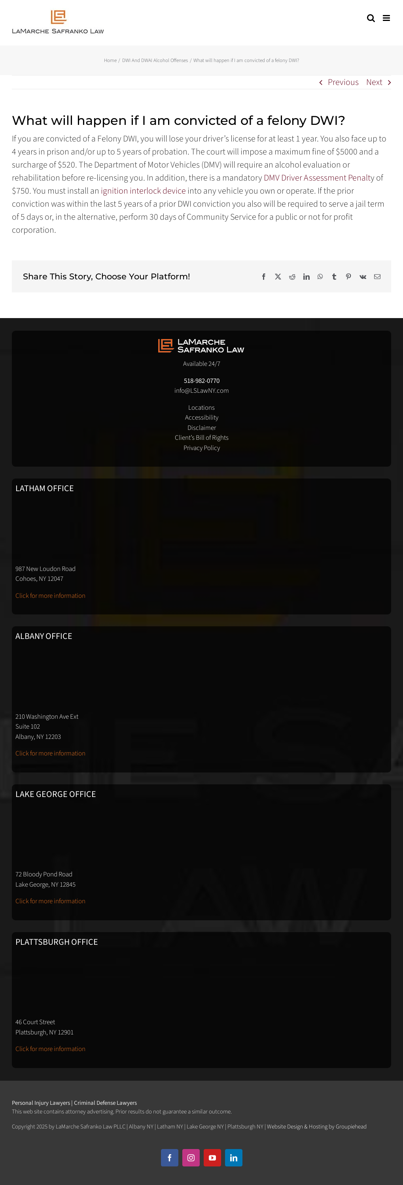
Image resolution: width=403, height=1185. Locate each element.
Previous (343, 82)
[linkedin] (233, 1157)
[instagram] (191, 1157)
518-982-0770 (201, 381)
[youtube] (212, 1157)
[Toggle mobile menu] (387, 18)
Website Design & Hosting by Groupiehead (317, 1127)
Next (374, 82)
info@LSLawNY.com (201, 391)
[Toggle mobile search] (371, 18)
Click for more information (50, 596)
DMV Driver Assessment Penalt (316, 177)
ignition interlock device (142, 191)
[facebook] (169, 1157)
